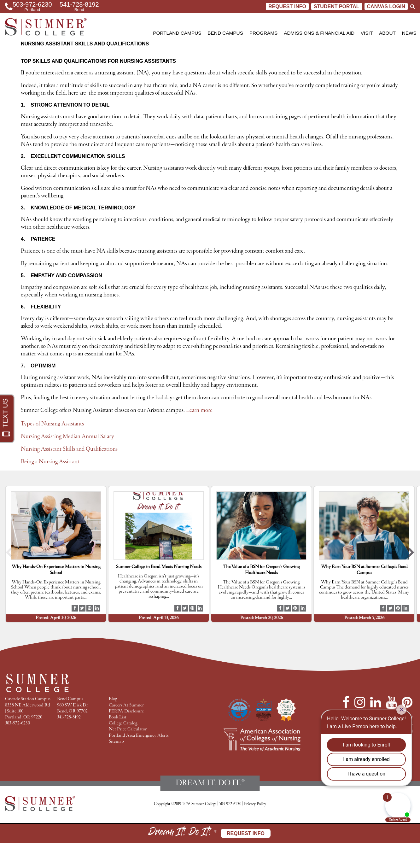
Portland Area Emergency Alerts (139, 736)
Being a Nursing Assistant (50, 461)
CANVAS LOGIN (386, 6)
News (409, 33)
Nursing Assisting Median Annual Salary (67, 436)
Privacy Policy (255, 804)
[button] (8, 554)
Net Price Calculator (128, 729)
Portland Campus (177, 33)
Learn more (200, 410)
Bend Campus (225, 33)
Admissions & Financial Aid (319, 33)
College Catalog (123, 723)
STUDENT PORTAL (336, 6)
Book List (117, 717)
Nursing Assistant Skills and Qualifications (69, 449)
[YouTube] (391, 702)
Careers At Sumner (126, 705)
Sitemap (116, 742)
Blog (113, 699)
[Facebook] (345, 702)
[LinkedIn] (375, 702)
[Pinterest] (407, 702)
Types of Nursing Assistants (52, 424)
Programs (263, 33)
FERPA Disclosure (126, 711)
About (387, 33)
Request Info (287, 6)
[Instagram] (359, 702)
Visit (367, 33)
